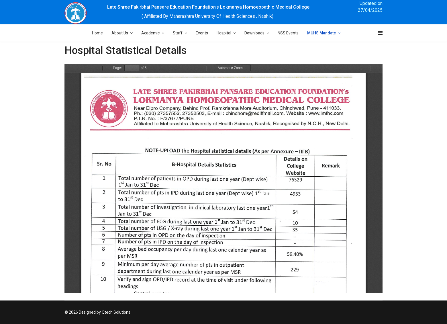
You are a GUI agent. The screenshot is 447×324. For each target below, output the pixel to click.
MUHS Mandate (321, 33)
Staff (178, 33)
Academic (150, 33)
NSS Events (288, 33)
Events (202, 33)
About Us (119, 33)
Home (97, 33)
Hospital (224, 33)
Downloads (254, 33)
